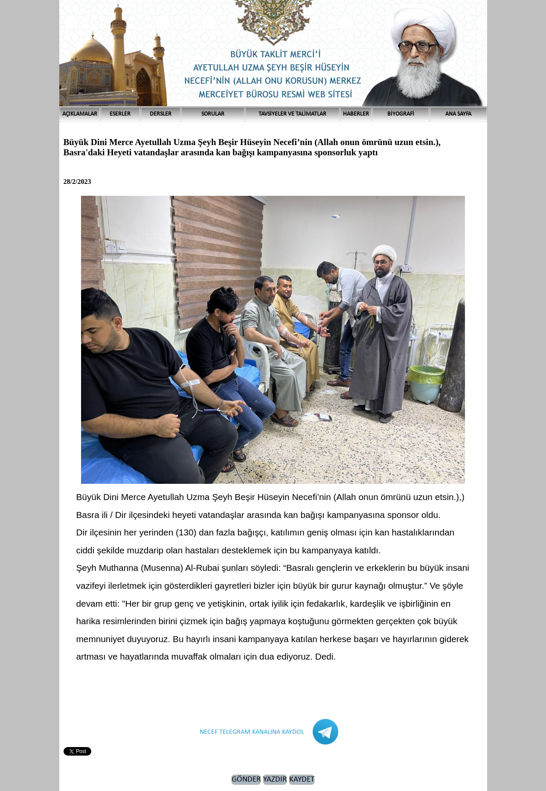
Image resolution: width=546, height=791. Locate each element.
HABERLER (356, 114)
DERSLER (160, 114)
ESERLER (120, 114)
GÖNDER (246, 780)
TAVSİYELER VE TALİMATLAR (292, 114)
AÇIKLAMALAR (79, 114)
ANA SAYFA (458, 114)
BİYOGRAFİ (400, 114)
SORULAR (212, 114)
